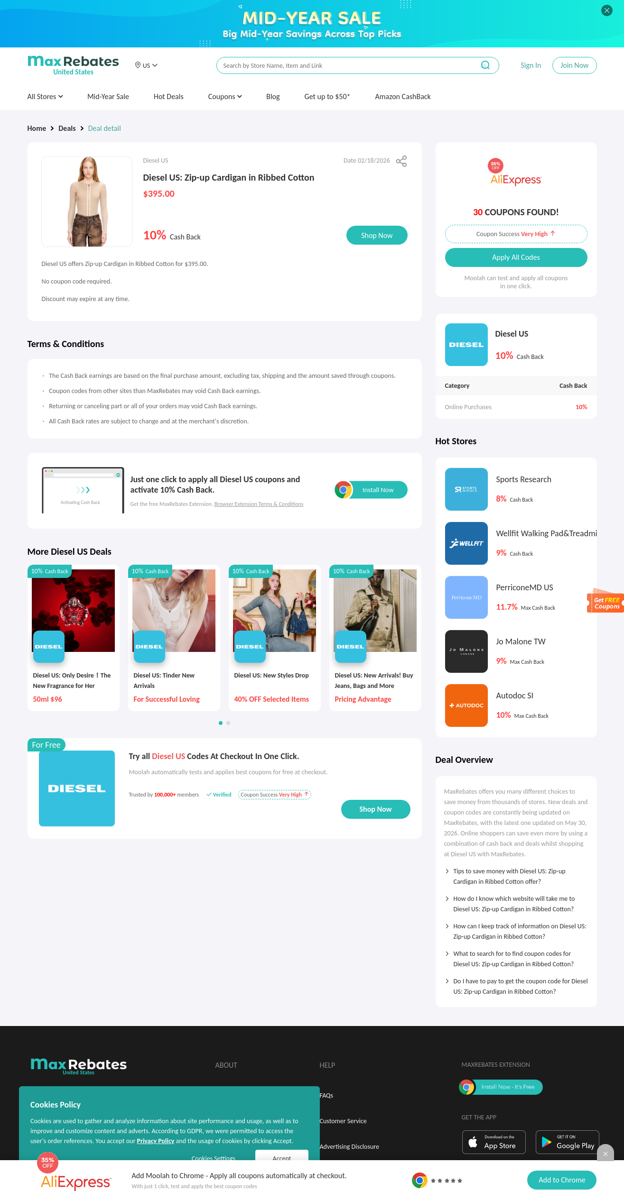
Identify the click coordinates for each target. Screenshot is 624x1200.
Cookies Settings (213, 1158)
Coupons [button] (225, 96)
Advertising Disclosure (349, 1147)
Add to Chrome (562, 1179)
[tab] (516, 873)
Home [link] (37, 128)
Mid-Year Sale (108, 96)
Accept (282, 1158)
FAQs (327, 1095)
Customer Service (343, 1121)
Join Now (574, 65)
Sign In (531, 65)
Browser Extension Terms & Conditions (259, 504)
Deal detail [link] (104, 128)
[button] (146, 65)
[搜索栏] (339, 66)
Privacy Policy (155, 1141)
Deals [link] (66, 128)
